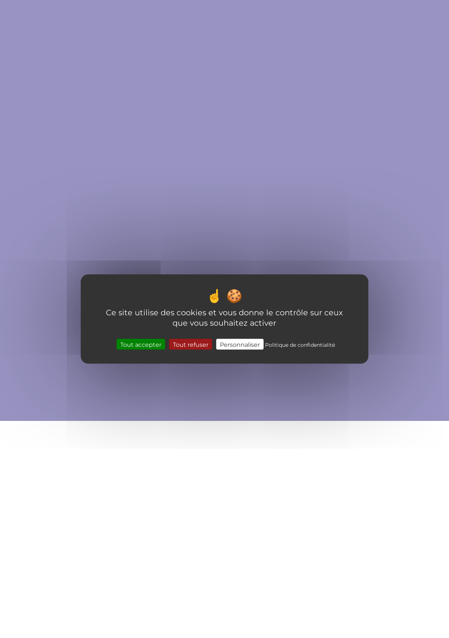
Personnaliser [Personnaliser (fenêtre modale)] (240, 344)
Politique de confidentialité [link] (300, 344)
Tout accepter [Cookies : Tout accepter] (140, 344)
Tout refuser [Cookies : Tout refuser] (190, 344)
